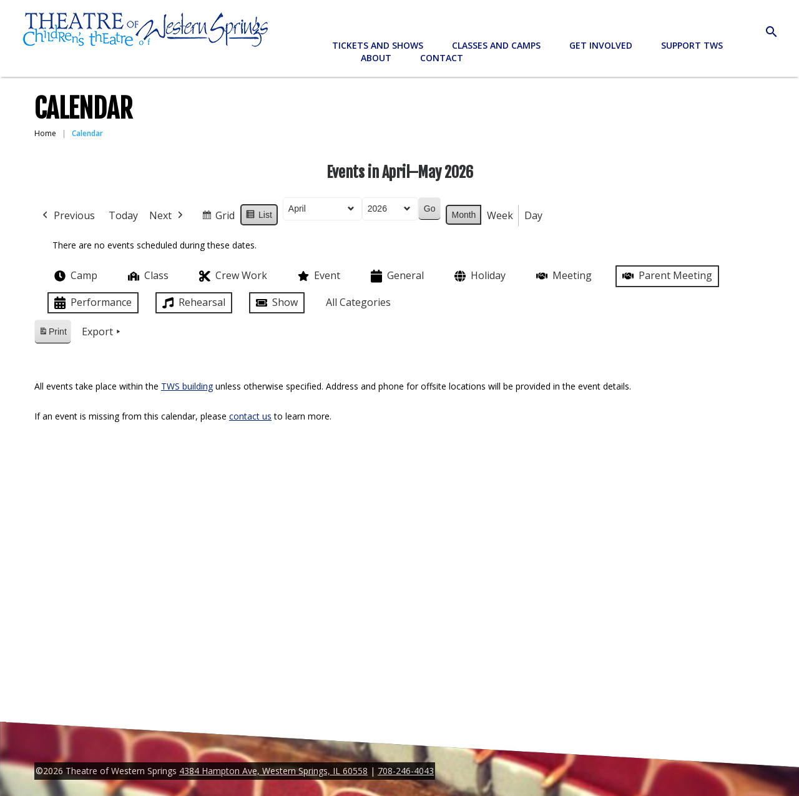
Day (533, 215)
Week (500, 215)
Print (52, 333)
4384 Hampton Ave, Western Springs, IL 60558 (273, 771)
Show (275, 302)
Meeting (563, 275)
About (376, 58)
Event (317, 275)
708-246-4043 (406, 771)
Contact (441, 58)
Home (45, 133)
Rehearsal (192, 303)
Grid (218, 217)
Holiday (479, 276)
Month (463, 215)
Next (167, 216)
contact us (250, 416)
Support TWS (692, 45)
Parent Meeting (666, 275)
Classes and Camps (496, 45)
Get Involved (600, 45)
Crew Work (232, 276)
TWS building (187, 386)
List (258, 216)
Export (102, 332)
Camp (74, 276)
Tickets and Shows (377, 45)
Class (147, 275)
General (396, 276)
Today (123, 215)
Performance (92, 303)
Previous (67, 216)
